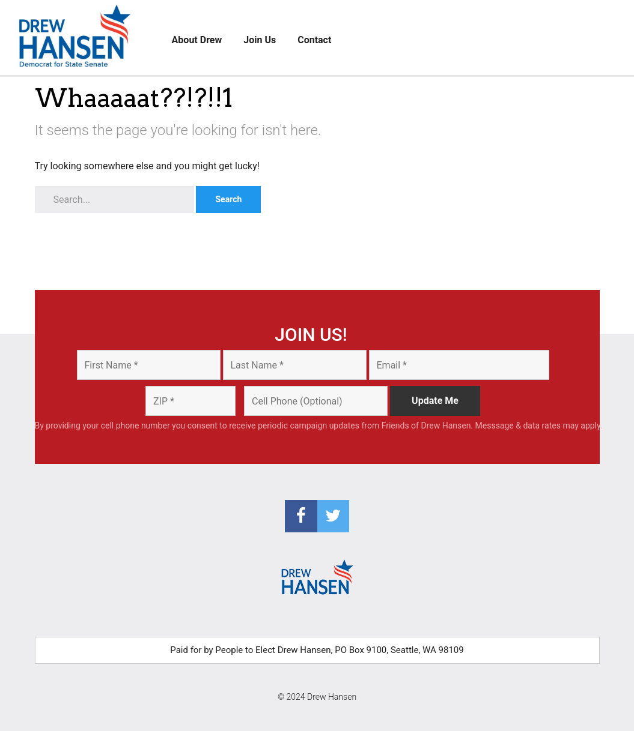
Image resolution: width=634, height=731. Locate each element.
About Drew (197, 40)
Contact (314, 40)
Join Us (259, 40)
